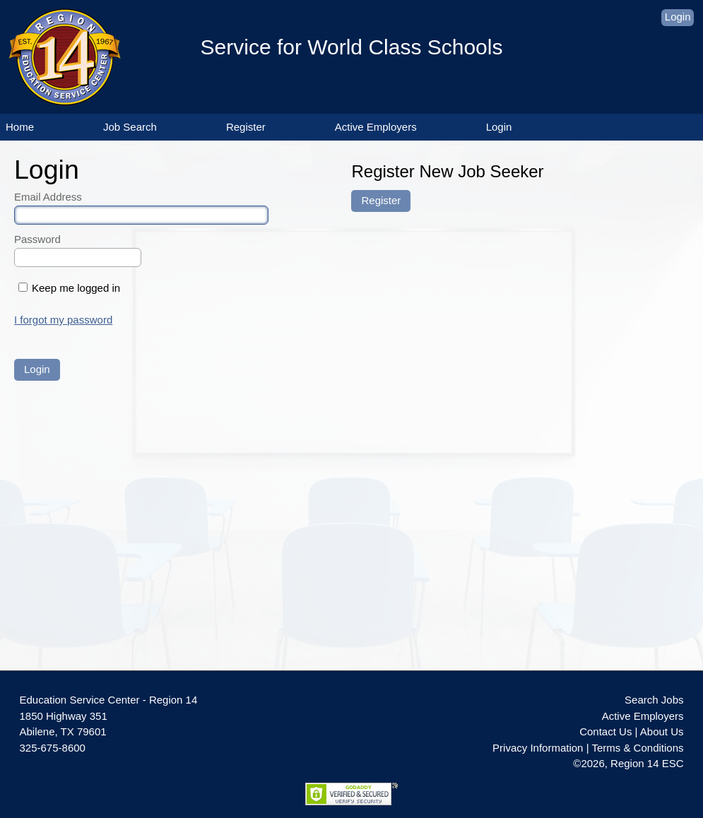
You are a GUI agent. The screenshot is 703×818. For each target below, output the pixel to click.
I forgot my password (63, 320)
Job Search (130, 127)
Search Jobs (654, 700)
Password (37, 239)
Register (246, 127)
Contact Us (605, 731)
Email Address (48, 197)
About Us (662, 731)
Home (20, 127)
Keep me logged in (76, 288)
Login (678, 17)
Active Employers (376, 127)
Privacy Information (537, 748)
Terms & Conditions (637, 748)
